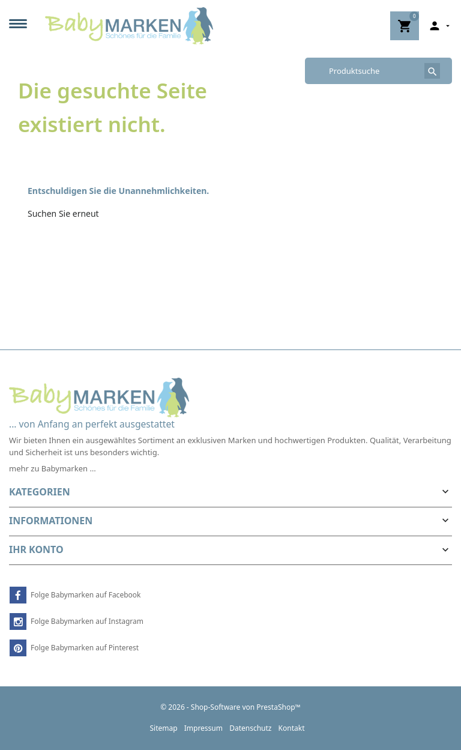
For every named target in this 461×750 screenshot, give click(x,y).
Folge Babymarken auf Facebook (85, 595)
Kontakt (292, 728)
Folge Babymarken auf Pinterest (85, 648)
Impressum (203, 728)
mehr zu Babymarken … (52, 468)
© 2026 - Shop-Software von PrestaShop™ (230, 707)
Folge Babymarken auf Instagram (87, 621)
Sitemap (163, 728)
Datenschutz (250, 728)
